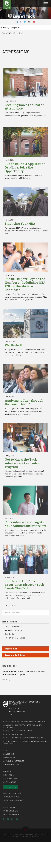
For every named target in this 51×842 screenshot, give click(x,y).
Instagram (8, 819)
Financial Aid (9, 757)
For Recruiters (10, 811)
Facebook (3, 819)
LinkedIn (12, 819)
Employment (9, 807)
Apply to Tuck (10, 648)
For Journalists (11, 814)
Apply (5, 750)
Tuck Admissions (13, 626)
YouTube (17, 819)
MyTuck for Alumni (12, 793)
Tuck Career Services (15, 637)
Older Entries (11, 605)
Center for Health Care (14, 734)
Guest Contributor (13, 630)
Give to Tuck (10, 787)
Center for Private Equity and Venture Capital (25, 738)
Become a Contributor (14, 654)
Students (9, 634)
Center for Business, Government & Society (24, 721)
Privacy (34, 837)
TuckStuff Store (11, 797)
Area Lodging (9, 782)
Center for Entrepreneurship (17, 731)
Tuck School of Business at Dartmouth (7, 4)
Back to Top (25, 829)
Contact (7, 771)
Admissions (8, 754)
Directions (8, 775)
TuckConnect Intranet (14, 800)
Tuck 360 (6, 33)
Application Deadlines (13, 761)
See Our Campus (10, 778)
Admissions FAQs (11, 764)
